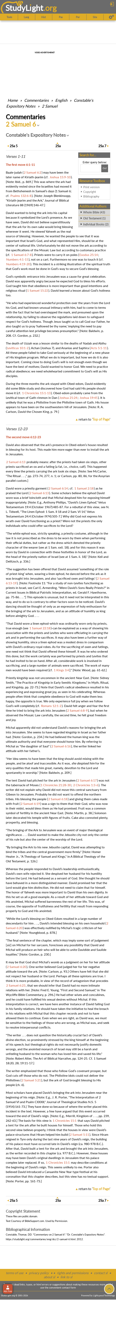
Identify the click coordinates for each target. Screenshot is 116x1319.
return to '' (94, 419)
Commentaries (36, 100)
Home (13, 100)
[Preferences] (111, 17)
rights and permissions (73, 1273)
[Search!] (104, 168)
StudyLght (24, 8)
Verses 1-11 (15, 156)
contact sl (100, 1273)
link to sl (66, 1277)
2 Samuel (50, 106)
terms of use (14, 1273)
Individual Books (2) (95, 224)
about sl (49, 1277)
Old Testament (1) (94, 218)
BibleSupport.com (34, 1220)
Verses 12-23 (16, 429)
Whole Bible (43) (94, 212)
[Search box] (90, 168)
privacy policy (39, 1273)
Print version (91, 187)
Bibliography (91, 196)
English (61, 100)
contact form (69, 1287)
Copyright (89, 191)
